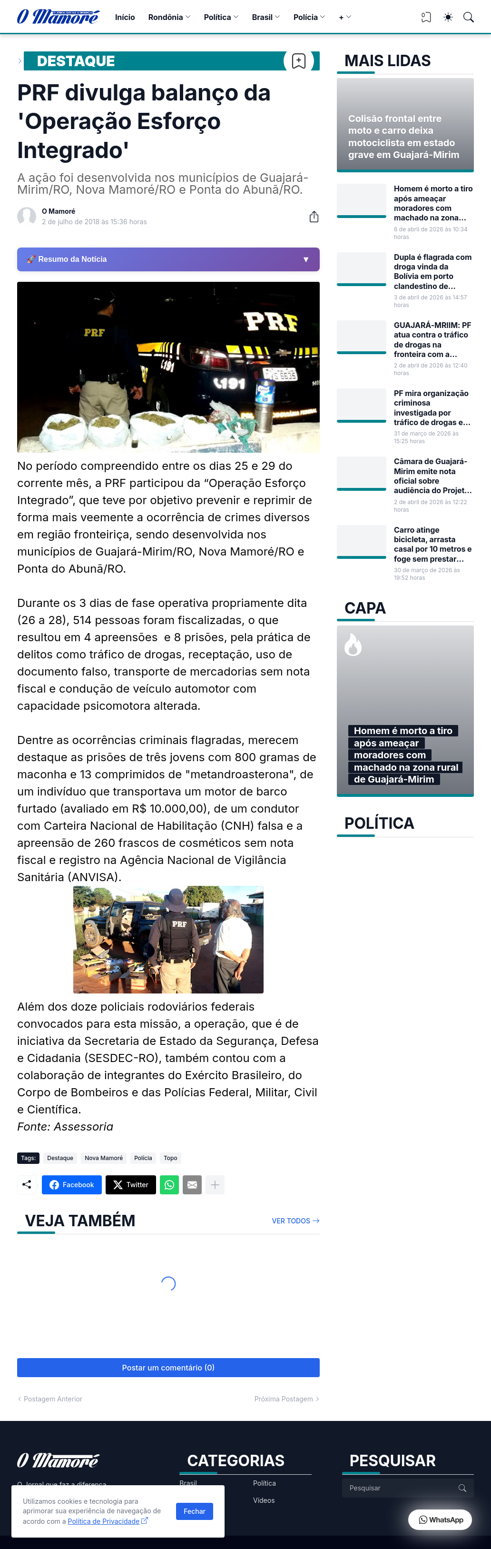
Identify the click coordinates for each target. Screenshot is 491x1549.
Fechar (195, 1511)
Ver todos (291, 1221)
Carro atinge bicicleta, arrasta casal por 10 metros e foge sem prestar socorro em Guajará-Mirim (432, 544)
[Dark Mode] (443, 17)
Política (217, 17)
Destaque (76, 61)
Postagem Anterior (53, 1399)
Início (125, 17)
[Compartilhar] (310, 216)
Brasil (262, 17)
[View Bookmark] (426, 20)
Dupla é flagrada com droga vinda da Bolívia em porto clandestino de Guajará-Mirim (432, 271)
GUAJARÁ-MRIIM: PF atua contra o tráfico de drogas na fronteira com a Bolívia (432, 339)
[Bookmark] (298, 61)
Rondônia (165, 17)
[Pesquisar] (464, 17)
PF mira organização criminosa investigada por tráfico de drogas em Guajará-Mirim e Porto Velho (432, 407)
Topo (170, 1158)
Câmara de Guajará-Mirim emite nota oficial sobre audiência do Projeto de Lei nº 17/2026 (431, 476)
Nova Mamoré (104, 1158)
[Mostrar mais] (215, 1184)
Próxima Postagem (284, 1399)
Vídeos (264, 1500)
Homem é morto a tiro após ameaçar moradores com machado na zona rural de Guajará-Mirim (433, 203)
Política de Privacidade (104, 1521)
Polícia (306, 17)
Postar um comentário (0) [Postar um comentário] (168, 1367)
